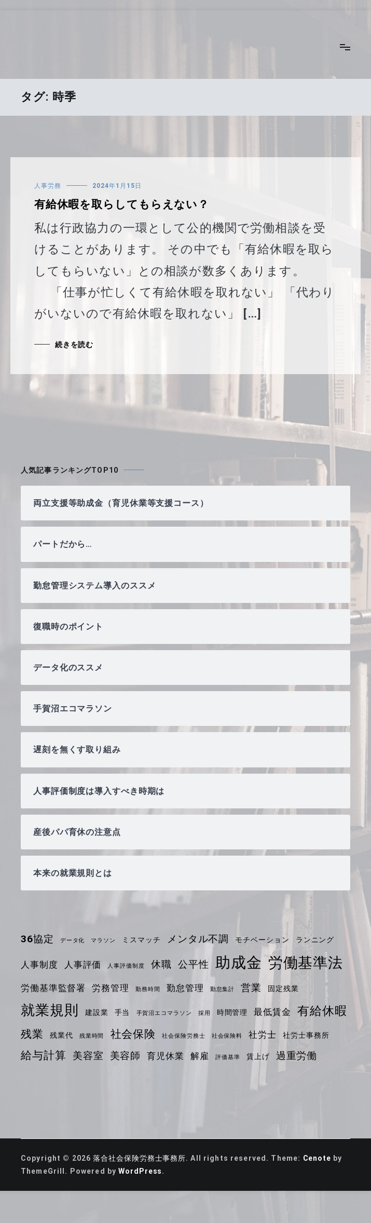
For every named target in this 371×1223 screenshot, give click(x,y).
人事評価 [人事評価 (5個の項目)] (84, 964)
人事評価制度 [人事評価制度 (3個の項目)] (127, 966)
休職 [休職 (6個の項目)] (163, 964)
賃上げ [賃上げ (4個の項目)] (314, 1056)
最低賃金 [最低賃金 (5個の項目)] (276, 1012)
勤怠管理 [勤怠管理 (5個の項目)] (188, 988)
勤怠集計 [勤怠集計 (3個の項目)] (225, 989)
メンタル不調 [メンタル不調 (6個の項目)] (200, 939)
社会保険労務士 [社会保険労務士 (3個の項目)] (242, 1036)
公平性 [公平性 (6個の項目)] (195, 964)
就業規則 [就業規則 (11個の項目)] (50, 1010)
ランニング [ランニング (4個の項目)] (319, 940)
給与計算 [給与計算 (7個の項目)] (97, 1055)
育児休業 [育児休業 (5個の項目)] (221, 1056)
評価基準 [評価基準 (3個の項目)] (283, 1057)
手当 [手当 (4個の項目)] (123, 1012)
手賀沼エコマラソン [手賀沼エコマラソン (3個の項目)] (166, 1013)
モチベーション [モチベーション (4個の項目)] (265, 940)
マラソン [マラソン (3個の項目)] (104, 940)
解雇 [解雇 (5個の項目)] (255, 1056)
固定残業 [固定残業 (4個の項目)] (287, 988)
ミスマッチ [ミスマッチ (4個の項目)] (143, 940)
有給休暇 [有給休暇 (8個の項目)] (46, 1034)
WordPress (140, 1193)
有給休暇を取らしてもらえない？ (122, 204)
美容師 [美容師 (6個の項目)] (179, 1056)
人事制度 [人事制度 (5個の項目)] (40, 964)
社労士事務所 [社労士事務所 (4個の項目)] (44, 1056)
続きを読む (74, 344)
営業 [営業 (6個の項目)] (254, 988)
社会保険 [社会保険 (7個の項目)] (191, 1034)
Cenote (319, 1180)
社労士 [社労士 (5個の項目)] (322, 1034)
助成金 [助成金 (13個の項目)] (241, 962)
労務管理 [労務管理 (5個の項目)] (112, 988)
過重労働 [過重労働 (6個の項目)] (42, 1077)
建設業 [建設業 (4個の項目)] (97, 1012)
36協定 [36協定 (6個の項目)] (37, 939)
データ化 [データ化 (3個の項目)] (73, 940)
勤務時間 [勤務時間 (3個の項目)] (149, 989)
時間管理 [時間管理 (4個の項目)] (235, 1012)
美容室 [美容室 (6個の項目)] (142, 1056)
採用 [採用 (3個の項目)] (206, 1013)
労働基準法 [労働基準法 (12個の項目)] (309, 962)
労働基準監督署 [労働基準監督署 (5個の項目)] (54, 988)
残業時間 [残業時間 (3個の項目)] (149, 1036)
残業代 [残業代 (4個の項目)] (118, 1035)
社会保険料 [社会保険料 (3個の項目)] (286, 1036)
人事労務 (47, 185)
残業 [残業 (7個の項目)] (88, 1034)
